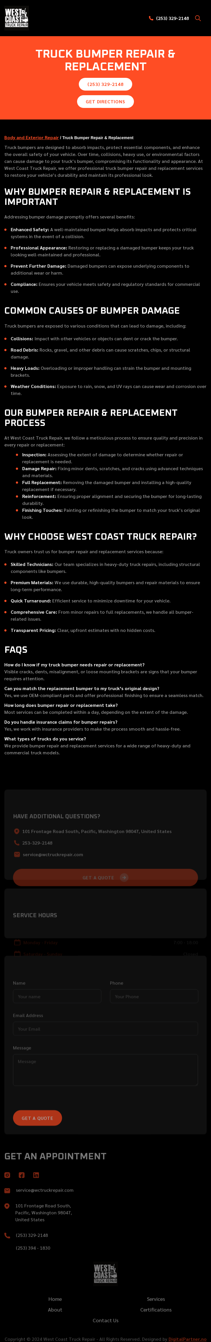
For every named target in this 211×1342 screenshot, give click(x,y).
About (55, 1319)
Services (156, 1309)
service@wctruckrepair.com (53, 872)
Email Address (28, 1033)
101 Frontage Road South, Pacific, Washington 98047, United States (97, 848)
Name (19, 1000)
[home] (30, 18)
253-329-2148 (37, 860)
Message (22, 1065)
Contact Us (106, 1330)
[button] (197, 18)
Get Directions (105, 101)
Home (55, 1309)
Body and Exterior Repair (31, 137)
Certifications (156, 1319)
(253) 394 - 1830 (33, 1258)
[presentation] (57, 1120)
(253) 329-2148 (172, 18)
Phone (116, 1000)
